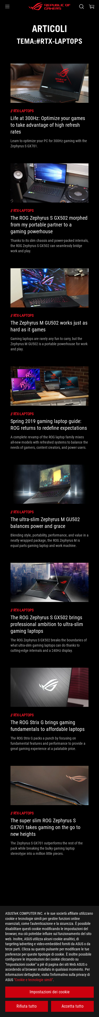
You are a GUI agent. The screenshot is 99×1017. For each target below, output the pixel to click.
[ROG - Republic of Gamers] (49, 6)
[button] (7, 6)
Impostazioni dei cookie (50, 991)
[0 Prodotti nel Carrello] (92, 6)
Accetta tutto (73, 1006)
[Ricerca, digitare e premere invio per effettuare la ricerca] (81, 6)
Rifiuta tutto (26, 1006)
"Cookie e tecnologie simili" (33, 980)
